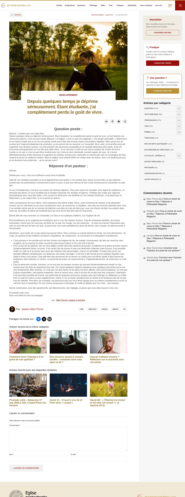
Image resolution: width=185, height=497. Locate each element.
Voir (148, 126)
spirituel (115, 309)
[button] (170, 5)
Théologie (93, 5)
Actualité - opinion (154, 155)
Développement (97, 15)
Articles (59, 5)
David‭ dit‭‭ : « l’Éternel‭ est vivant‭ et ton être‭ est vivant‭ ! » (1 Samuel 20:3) (107, 403)
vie (124, 309)
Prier (111, 5)
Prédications (70, 5)
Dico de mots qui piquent (158, 144)
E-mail (74, 454)
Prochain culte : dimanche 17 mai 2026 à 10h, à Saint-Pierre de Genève (27, 403)
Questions (81, 5)
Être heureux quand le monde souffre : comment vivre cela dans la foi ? (66, 360)
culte (81, 309)
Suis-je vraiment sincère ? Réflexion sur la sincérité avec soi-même (107, 360)
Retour (16, 15)
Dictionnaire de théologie (158, 150)
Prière (149, 132)
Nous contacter (146, 5)
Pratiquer (120, 5)
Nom (11, 454)
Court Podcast (152, 179)
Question (109, 15)
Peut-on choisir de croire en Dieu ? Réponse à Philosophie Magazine (163, 201)
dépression (93, 309)
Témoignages (152, 120)
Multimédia (132, 5)
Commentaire (14, 425)
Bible (103, 5)
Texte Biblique (153, 114)
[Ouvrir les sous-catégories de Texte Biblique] (179, 114)
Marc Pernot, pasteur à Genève (70, 300)
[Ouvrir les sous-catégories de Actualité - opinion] (179, 156)
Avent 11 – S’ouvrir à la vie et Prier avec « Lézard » (66, 401)
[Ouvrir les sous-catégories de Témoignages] (179, 120)
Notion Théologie (154, 161)
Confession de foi (154, 173)
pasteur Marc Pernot (32, 309)
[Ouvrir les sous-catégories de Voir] (179, 126)
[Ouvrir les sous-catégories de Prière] (179, 132)
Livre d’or (158, 5)
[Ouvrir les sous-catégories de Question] (179, 108)
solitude (104, 309)
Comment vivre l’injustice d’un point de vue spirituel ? (26, 358)
